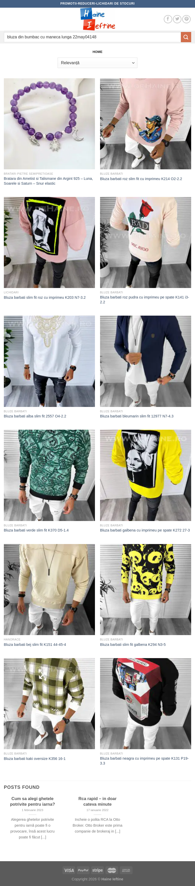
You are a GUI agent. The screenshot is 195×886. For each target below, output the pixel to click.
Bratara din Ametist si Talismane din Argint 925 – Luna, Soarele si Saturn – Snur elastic (48, 180)
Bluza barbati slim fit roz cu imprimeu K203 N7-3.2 (45, 297)
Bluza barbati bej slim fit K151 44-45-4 (35, 645)
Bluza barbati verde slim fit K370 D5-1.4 (36, 530)
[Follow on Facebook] (168, 19)
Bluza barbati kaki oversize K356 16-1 (35, 759)
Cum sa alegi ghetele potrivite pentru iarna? (32, 801)
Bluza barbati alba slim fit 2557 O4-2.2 (35, 416)
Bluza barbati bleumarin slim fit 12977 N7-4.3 (137, 416)
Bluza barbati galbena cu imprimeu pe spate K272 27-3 (145, 530)
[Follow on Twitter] (177, 19)
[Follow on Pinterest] (186, 19)
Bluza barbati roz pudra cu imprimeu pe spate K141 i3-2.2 (144, 299)
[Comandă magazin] (97, 63)
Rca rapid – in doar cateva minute (97, 801)
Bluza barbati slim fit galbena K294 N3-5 (133, 645)
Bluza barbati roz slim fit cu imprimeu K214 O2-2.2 (141, 179)
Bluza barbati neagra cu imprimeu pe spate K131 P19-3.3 (144, 760)
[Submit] (186, 37)
